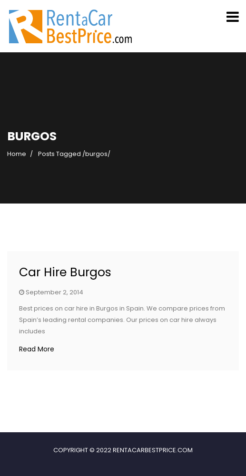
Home (16, 153)
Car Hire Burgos (65, 272)
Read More (36, 349)
